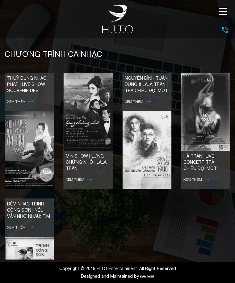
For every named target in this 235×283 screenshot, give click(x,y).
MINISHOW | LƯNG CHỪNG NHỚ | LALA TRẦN (86, 162)
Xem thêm (20, 101)
